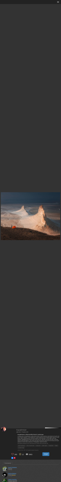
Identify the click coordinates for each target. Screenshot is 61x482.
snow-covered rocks (30, 445)
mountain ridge (21, 447)
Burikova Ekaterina (12, 473)
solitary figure (44, 445)
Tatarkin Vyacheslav (12, 479)
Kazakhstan (51, 445)
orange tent (38, 445)
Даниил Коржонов (22, 432)
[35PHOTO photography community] (7, 2)
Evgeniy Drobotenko (12, 467)
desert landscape (21, 445)
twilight (56, 445)
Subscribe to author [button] (46, 454)
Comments (7, 463)
